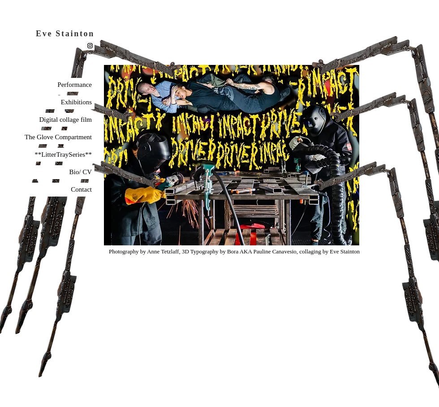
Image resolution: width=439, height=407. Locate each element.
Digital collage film (65, 119)
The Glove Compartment (58, 137)
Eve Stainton (65, 33)
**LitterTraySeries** (63, 154)
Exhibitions (76, 102)
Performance (74, 84)
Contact (81, 189)
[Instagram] (90, 45)
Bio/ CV (80, 172)
